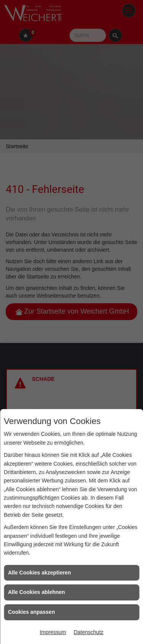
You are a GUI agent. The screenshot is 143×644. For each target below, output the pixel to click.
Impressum (53, 632)
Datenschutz (88, 632)
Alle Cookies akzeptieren (39, 573)
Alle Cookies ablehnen (36, 592)
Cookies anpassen (31, 612)
